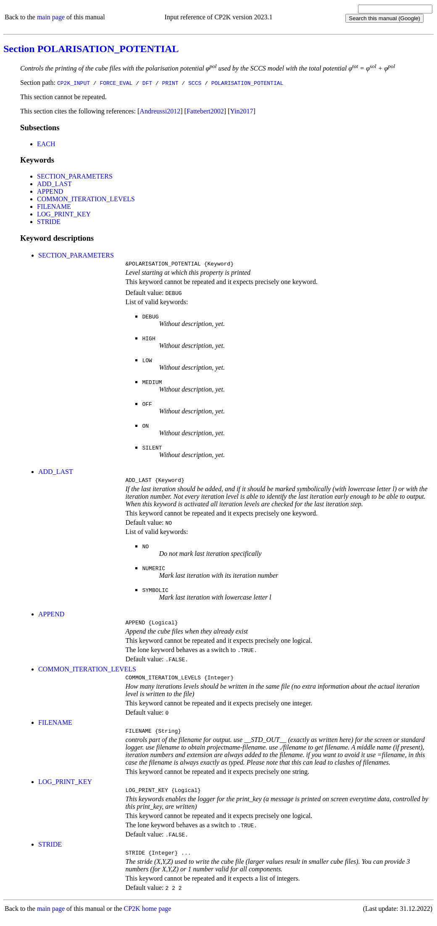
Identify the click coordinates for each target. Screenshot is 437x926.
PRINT (170, 83)
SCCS (194, 83)
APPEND (50, 191)
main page (51, 17)
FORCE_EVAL (116, 83)
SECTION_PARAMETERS (75, 176)
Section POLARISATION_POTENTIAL (91, 48)
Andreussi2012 (160, 111)
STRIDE (49, 221)
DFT (147, 83)
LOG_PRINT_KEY (64, 214)
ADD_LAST (54, 183)
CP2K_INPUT (73, 83)
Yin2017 (241, 111)
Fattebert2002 (205, 111)
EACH (46, 143)
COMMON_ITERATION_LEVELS (86, 199)
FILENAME (54, 206)
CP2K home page (147, 917)
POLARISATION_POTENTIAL (247, 83)
